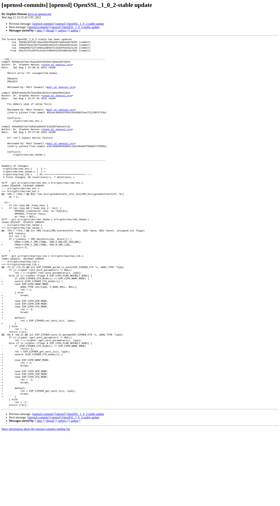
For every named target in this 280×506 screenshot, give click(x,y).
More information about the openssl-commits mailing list (35, 502)
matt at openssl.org (60, 97)
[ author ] (74, 30)
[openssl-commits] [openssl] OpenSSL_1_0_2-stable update (68, 23)
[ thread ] (50, 30)
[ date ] (39, 30)
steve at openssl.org (39, 14)
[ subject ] (62, 30)
